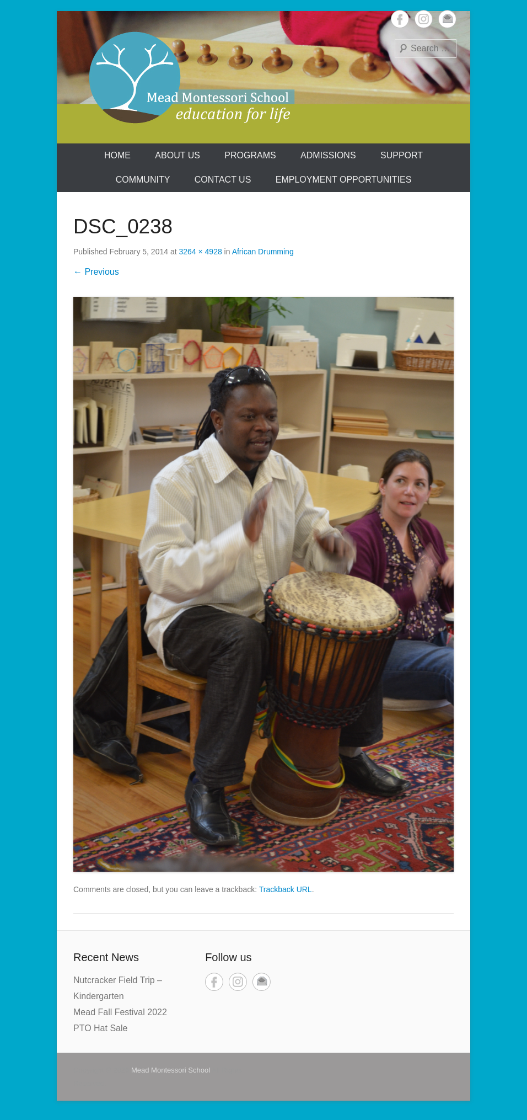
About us (177, 155)
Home (117, 155)
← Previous (96, 271)
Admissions (328, 155)
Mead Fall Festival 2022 (120, 1012)
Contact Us (223, 179)
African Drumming (263, 251)
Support (401, 155)
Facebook (400, 19)
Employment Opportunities (344, 179)
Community (143, 179)
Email (447, 19)
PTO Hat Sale (100, 1028)
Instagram (424, 19)
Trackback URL (285, 889)
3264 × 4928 (200, 251)
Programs (250, 155)
